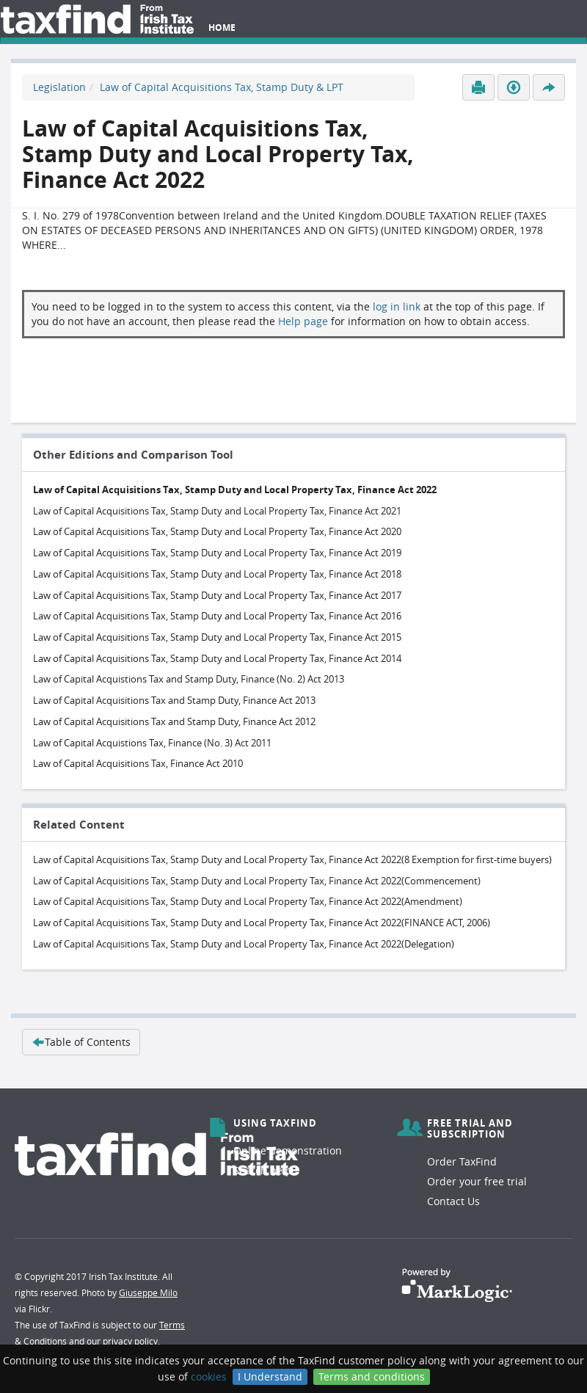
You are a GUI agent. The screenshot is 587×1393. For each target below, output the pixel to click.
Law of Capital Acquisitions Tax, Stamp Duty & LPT (221, 87)
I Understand (270, 1376)
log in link (396, 306)
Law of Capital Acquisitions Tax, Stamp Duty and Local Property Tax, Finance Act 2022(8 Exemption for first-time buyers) (292, 859)
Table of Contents (81, 1042)
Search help (262, 1170)
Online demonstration (287, 1150)
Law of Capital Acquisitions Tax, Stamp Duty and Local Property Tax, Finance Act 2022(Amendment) (247, 901)
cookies (209, 1376)
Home (222, 27)
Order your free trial (477, 1181)
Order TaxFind (462, 1161)
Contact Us (453, 1201)
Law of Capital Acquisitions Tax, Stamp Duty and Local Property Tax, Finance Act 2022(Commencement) (257, 880)
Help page (303, 321)
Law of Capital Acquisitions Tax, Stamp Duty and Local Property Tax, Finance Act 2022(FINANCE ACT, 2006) (261, 922)
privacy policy (130, 1341)
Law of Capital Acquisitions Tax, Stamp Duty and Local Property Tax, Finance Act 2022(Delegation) (243, 943)
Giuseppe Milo (148, 1292)
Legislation (59, 87)
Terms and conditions (371, 1376)
